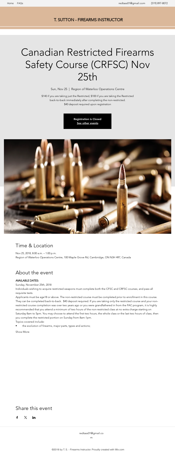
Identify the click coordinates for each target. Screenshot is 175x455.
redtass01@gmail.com (132, 3)
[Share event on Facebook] (17, 417)
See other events (87, 123)
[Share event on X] (25, 417)
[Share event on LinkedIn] (34, 417)
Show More (22, 331)
